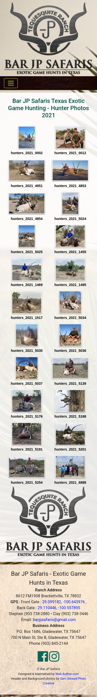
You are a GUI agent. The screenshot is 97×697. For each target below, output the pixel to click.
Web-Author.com (67, 674)
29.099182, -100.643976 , (64, 602)
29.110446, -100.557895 (59, 607)
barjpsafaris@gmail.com (54, 619)
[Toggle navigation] (11, 83)
